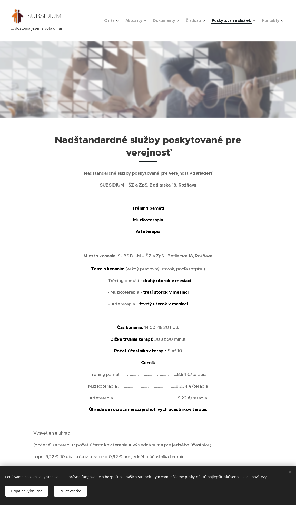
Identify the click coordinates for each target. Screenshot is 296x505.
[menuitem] (107, 20)
